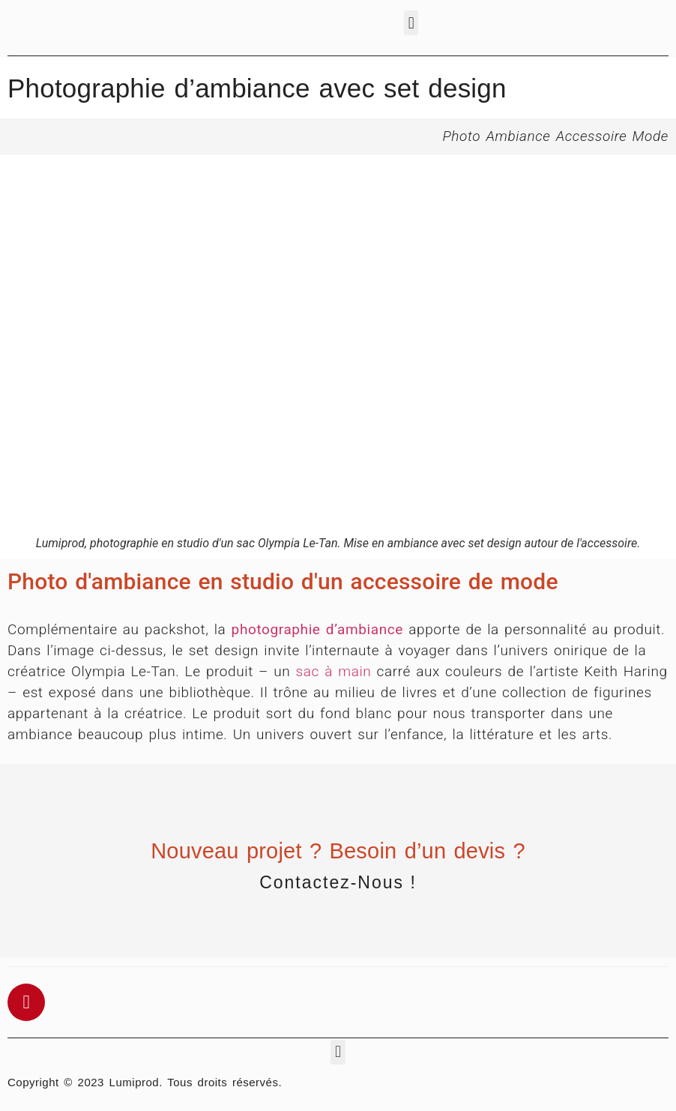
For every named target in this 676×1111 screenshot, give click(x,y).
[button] (411, 22)
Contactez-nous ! (338, 882)
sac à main (334, 671)
